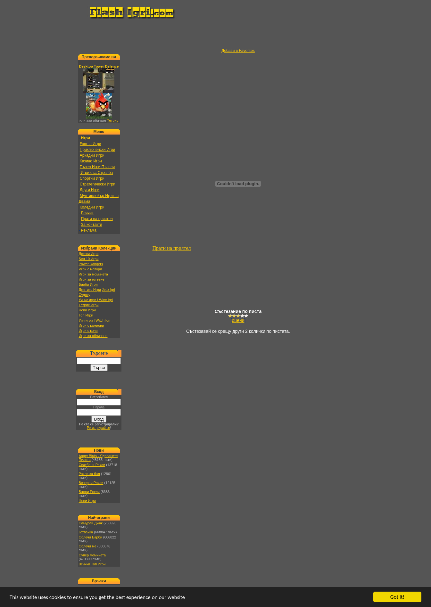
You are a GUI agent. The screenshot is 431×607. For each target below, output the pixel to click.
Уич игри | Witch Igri (95, 320)
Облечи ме (87, 546)
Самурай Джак (91, 523)
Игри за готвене (91, 279)
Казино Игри (91, 161)
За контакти (91, 224)
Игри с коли (88, 330)
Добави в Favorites (238, 50)
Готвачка (86, 532)
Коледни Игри (92, 207)
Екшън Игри (90, 144)
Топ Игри (86, 315)
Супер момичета (92, 555)
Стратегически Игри (97, 184)
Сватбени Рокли (92, 465)
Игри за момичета (93, 274)
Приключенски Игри (97, 149)
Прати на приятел (97, 219)
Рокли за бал (89, 474)
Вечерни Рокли (91, 483)
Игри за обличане (93, 336)
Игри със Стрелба (96, 172)
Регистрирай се (98, 428)
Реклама (88, 230)
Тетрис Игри (89, 305)
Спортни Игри (92, 178)
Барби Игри (88, 284)
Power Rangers (91, 264)
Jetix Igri (108, 289)
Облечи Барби (90, 537)
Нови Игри (87, 310)
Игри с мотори (90, 269)
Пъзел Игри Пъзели (97, 167)
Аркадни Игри (92, 155)
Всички (87, 213)
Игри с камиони (91, 325)
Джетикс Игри (90, 289)
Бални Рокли (89, 492)
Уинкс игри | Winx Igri (96, 300)
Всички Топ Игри (92, 564)
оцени (238, 320)
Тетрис (112, 120)
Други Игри (89, 190)
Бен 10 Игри (89, 259)
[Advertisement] (215, 34)
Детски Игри (89, 254)
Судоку (84, 295)
